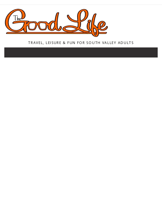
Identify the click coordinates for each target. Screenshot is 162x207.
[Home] (79, 35)
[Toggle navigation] (12, 53)
